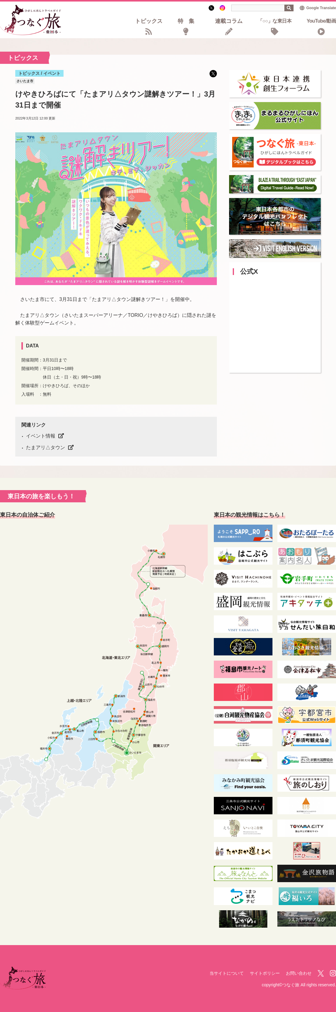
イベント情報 (40, 435)
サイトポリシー (265, 973)
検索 (289, 8)
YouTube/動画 (321, 21)
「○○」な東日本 (274, 21)
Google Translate (321, 8)
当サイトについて (227, 973)
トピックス (149, 21)
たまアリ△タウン (45, 447)
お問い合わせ (299, 973)
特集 (189, 21)
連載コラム (229, 21)
